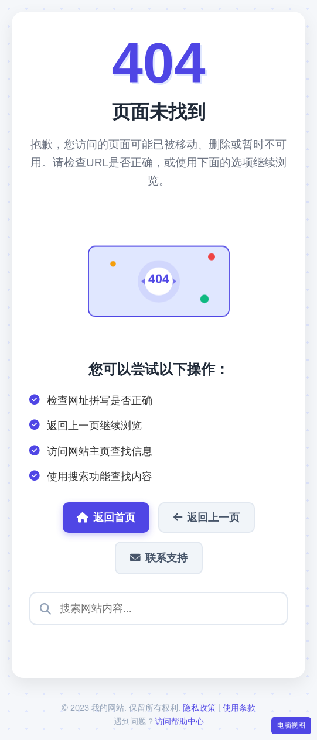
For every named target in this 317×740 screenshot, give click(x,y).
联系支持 (159, 558)
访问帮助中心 (179, 721)
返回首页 (106, 517)
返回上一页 (206, 517)
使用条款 (239, 707)
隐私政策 (199, 707)
